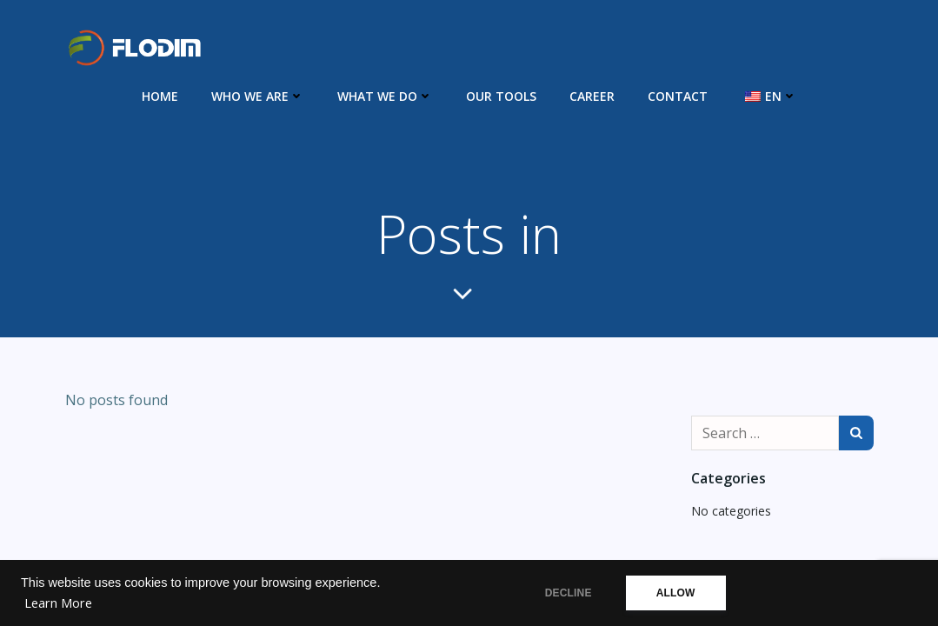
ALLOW (675, 593)
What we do (385, 96)
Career (592, 96)
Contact (678, 96)
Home (160, 96)
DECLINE (568, 593)
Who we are (257, 96)
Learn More (58, 603)
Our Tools (501, 96)
